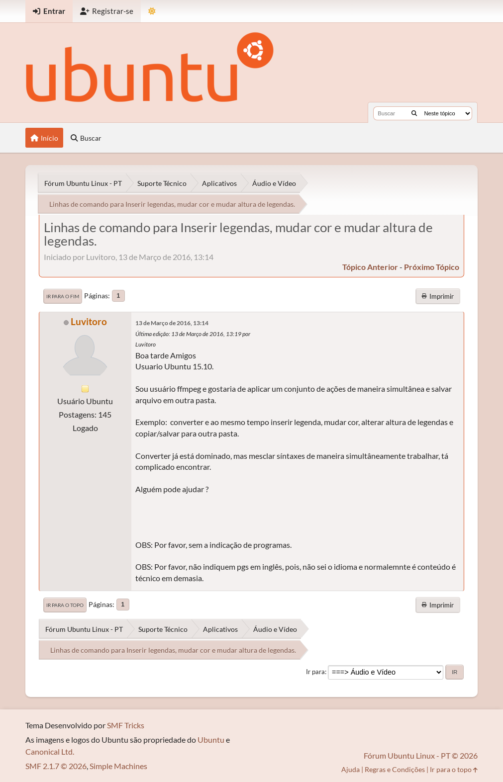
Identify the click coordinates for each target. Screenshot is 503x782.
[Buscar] (414, 113)
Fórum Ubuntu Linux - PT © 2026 (421, 755)
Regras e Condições (395, 769)
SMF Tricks (125, 725)
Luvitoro (89, 321)
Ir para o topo (65, 605)
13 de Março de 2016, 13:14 (171, 323)
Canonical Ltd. (49, 751)
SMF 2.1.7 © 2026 (56, 766)
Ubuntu (211, 739)
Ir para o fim (62, 296)
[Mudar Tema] (152, 11)
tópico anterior (370, 266)
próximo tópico (431, 266)
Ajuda (350, 769)
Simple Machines (118, 766)
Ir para (315, 672)
